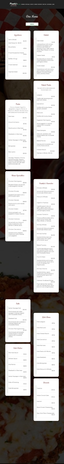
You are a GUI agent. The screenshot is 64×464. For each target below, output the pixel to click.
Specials (27, 4)
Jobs (53, 4)
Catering (49, 4)
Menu (19, 4)
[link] (13, 4)
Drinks (23, 4)
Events (32, 4)
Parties (44, 4)
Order (35, 4)
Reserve (40, 4)
